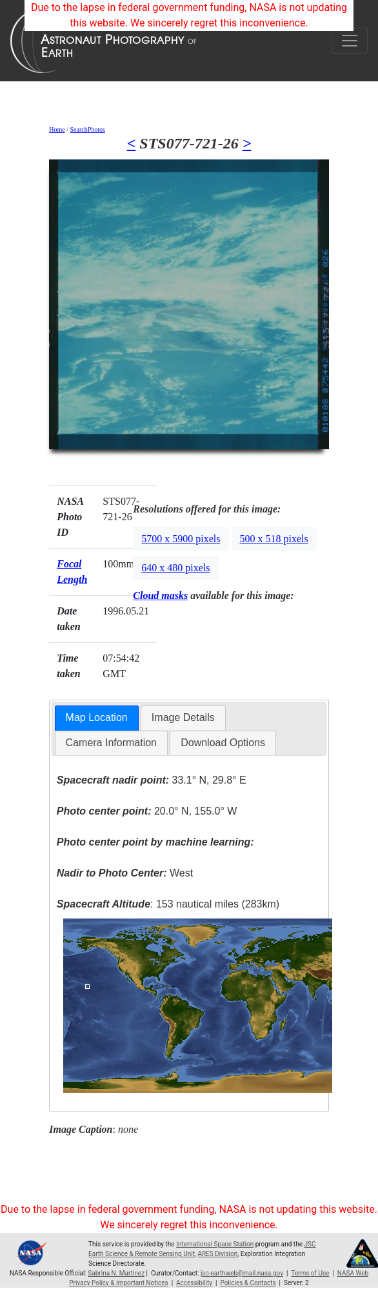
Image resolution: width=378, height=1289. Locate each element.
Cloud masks (160, 595)
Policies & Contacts (247, 1282)
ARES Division (217, 1253)
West (125, 873)
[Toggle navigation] (350, 41)
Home (57, 129)
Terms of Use (310, 1273)
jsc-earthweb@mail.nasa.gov (242, 1273)
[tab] (97, 718)
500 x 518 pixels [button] (274, 538)
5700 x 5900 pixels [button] (180, 538)
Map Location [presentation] (97, 717)
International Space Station (215, 1244)
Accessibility (194, 1282)
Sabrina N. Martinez (116, 1273)
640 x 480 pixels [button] (175, 567)
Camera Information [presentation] (111, 742)
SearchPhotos (87, 129)
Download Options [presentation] (223, 742)
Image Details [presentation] (183, 717)
